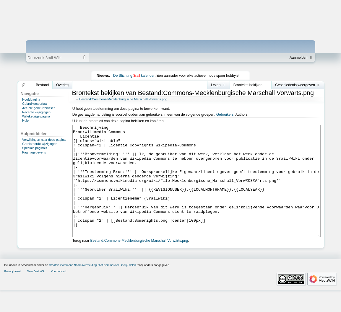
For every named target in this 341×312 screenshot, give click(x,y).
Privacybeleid (12, 293)
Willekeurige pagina (36, 116)
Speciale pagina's (34, 148)
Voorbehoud (58, 293)
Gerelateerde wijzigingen (39, 144)
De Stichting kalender (134, 75)
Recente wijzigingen (36, 112)
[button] (23, 85)
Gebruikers (225, 114)
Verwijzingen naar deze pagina (44, 139)
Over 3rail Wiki (36, 293)
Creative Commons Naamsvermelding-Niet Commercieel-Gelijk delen (92, 287)
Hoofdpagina (31, 99)
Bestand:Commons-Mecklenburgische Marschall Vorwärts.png (123, 99)
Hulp (25, 120)
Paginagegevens (34, 152)
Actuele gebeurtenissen (39, 108)
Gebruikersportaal (35, 103)
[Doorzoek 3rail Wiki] (52, 57)
